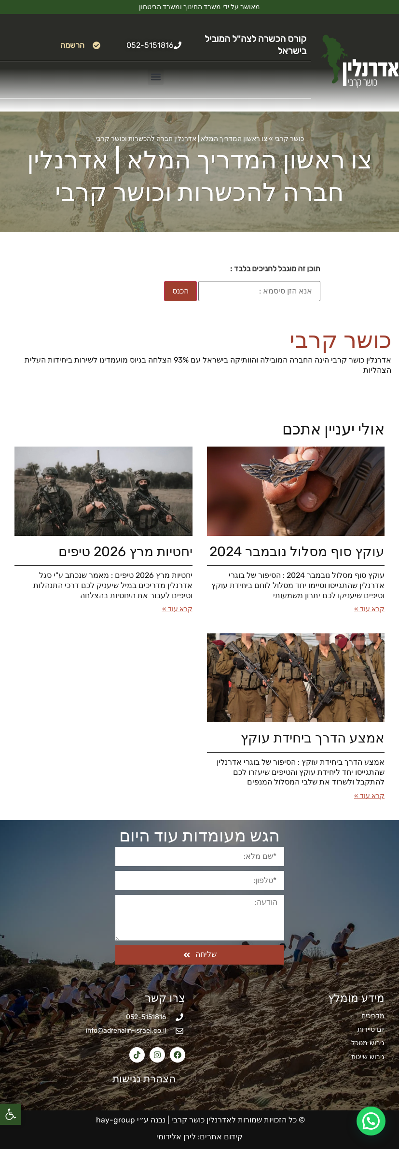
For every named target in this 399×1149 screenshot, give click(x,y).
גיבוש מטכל (368, 1043)
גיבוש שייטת (368, 1057)
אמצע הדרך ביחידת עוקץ (313, 738)
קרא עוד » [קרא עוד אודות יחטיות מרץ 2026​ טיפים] (177, 609)
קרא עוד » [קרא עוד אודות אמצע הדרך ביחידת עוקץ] (369, 796)
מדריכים (373, 1016)
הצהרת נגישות (138, 1078)
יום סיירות (371, 1029)
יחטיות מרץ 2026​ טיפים (125, 552)
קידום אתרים (221, 1136)
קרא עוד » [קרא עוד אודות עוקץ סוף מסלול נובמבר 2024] (369, 609)
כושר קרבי (289, 139)
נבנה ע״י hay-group (129, 1119)
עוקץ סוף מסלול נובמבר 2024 (297, 552)
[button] (10, 1114)
